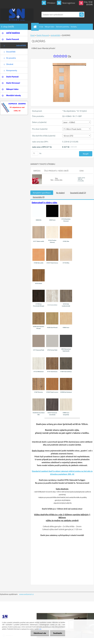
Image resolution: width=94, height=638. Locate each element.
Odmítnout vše (40, 633)
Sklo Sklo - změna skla (56, 179)
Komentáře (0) (38, 197)
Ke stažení (60, 192)
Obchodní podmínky (62, 26)
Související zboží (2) (78, 192)
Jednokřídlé (55, 35)
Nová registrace (68, 2)
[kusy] (35, 153)
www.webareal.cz (26, 594)
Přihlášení (51, 2)
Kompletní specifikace (42, 192)
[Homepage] (35, 27)
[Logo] (17, 14)
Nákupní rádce (49, 26)
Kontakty (74, 26)
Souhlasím (57, 633)
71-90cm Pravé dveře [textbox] (72, 129)
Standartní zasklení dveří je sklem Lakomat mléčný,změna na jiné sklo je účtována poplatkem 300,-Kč (62, 473)
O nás (41, 26)
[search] (81, 14)
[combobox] (76, 122)
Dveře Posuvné (42, 35)
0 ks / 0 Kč (88, 1)
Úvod (32, 35)
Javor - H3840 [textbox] (69, 122)
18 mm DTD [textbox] (68, 135)
